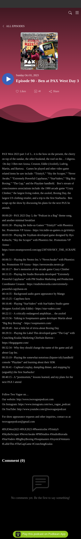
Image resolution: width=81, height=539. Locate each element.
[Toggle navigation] (77, 12)
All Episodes (13, 26)
